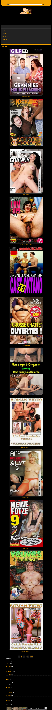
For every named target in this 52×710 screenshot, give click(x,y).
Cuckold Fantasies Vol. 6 (25, 447)
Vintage (8, 700)
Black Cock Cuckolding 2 (25, 147)
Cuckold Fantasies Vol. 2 (25, 651)
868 (27, 656)
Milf (7, 684)
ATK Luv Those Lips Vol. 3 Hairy (25, 244)
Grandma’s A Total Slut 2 (25, 497)
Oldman (8, 687)
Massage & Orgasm (25, 395)
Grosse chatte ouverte (26, 345)
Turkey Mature (9, 697)
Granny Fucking (26, 194)
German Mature (10, 676)
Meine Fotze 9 (25, 548)
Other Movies (9, 692)
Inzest (8, 679)
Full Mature (9, 674)
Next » (31, 656)
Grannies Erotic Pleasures (25, 96)
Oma (8, 690)
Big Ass (8, 663)
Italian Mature (9, 682)
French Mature (9, 671)
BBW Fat (8, 661)
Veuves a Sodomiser (25, 600)
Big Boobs (9, 666)
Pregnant (8, 695)
